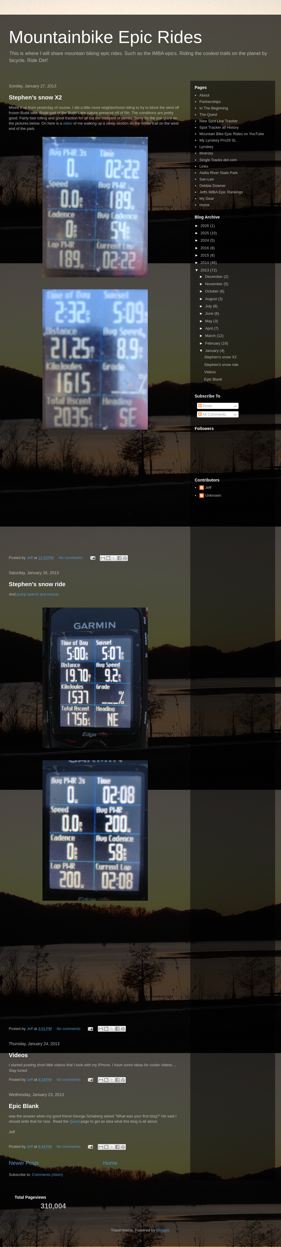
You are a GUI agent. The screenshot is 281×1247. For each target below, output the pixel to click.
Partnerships (210, 101)
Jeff (208, 487)
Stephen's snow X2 (35, 97)
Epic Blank (24, 1106)
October (212, 291)
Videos (18, 1055)
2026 (205, 225)
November (214, 284)
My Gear (206, 198)
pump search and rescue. (37, 594)
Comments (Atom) (47, 1174)
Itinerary (206, 153)
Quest (74, 1121)
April (209, 328)
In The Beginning (213, 108)
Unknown (213, 495)
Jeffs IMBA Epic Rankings (221, 192)
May (209, 321)
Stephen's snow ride (37, 584)
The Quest (208, 114)
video (68, 123)
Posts (205, 406)
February (213, 343)
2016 (205, 248)
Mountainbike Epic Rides (105, 37)
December (214, 276)
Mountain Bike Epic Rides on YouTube (231, 134)
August (211, 299)
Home (110, 1163)
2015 (205, 255)
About (204, 95)
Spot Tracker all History (219, 127)
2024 (205, 240)
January (212, 350)
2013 (205, 270)
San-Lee (206, 179)
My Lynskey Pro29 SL (217, 140)
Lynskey (206, 147)
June (210, 313)
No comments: (71, 557)
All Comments (212, 414)
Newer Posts (24, 1163)
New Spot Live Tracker (218, 121)
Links (203, 166)
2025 (205, 233)
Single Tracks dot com (218, 160)
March (211, 335)
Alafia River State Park (218, 173)
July (209, 306)
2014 (205, 262)
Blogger (162, 1230)
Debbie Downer (212, 185)
